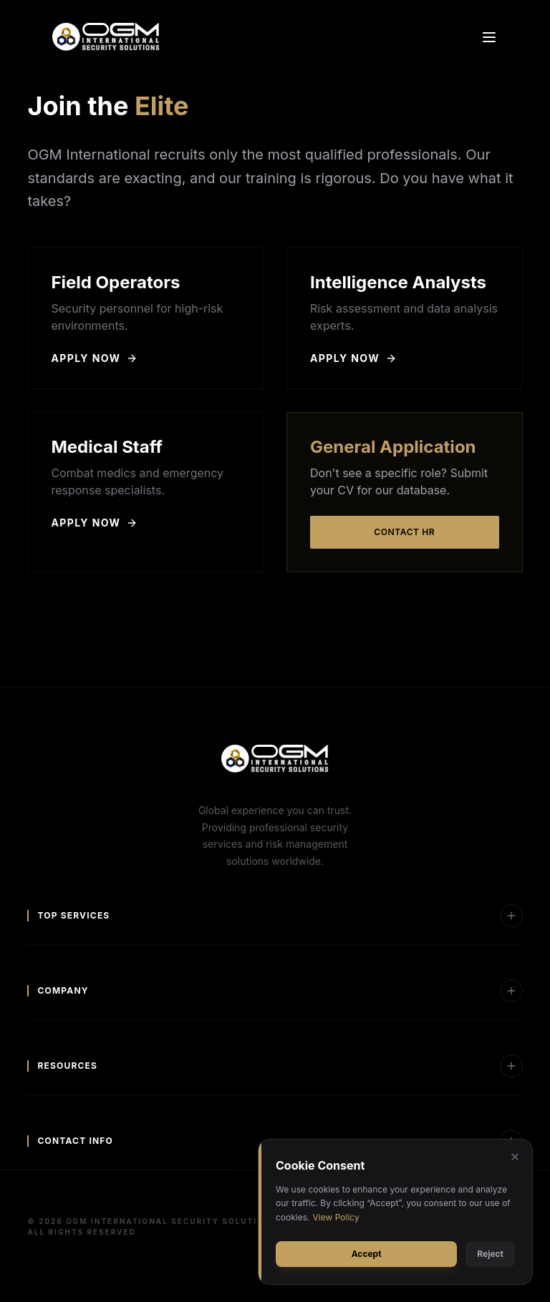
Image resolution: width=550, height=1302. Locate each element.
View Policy (336, 1217)
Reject (490, 1253)
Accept (367, 1253)
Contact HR (404, 532)
